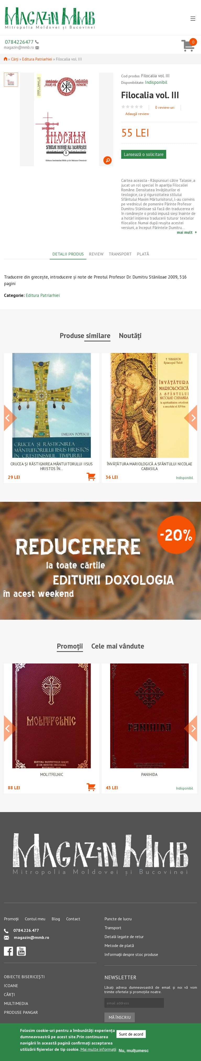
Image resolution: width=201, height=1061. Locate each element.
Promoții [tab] (70, 646)
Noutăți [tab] (130, 335)
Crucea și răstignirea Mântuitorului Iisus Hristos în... (51, 466)
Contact (73, 918)
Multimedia (16, 1003)
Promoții (11, 918)
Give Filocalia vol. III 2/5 (128, 107)
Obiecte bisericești (24, 976)
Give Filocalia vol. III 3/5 (132, 107)
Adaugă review (137, 113)
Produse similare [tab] (85, 335)
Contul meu (35, 918)
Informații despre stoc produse (131, 954)
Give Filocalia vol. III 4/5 (137, 107)
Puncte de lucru (118, 918)
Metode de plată (119, 945)
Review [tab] (96, 254)
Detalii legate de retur (124, 936)
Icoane (11, 985)
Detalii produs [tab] (68, 254)
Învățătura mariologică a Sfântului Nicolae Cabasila (149, 466)
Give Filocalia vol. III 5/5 (141, 107)
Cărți (14, 59)
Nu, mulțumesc (134, 1050)
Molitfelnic (51, 774)
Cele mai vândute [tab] (117, 646)
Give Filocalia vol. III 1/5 (123, 107)
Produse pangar (21, 1012)
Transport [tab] (120, 254)
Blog (56, 918)
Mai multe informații (98, 1049)
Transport (112, 927)
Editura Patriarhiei (37, 59)
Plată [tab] (143, 254)
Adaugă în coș (91, 484)
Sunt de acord (131, 1034)
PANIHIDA (149, 774)
